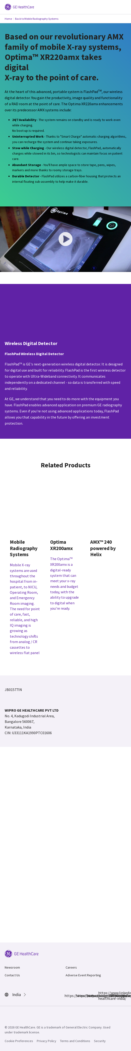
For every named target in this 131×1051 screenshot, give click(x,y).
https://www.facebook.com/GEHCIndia (67, 995)
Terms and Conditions (75, 1041)
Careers (71, 967)
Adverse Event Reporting (83, 975)
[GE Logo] (19, 6)
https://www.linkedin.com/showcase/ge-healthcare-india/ (101, 995)
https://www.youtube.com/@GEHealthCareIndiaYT (112, 995)
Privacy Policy (46, 1041)
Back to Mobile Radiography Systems (36, 18)
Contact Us (12, 975)
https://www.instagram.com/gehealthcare (78, 995)
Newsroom (12, 967)
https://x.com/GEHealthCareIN (90, 995)
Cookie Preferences (19, 1041)
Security (100, 1041)
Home (8, 18)
